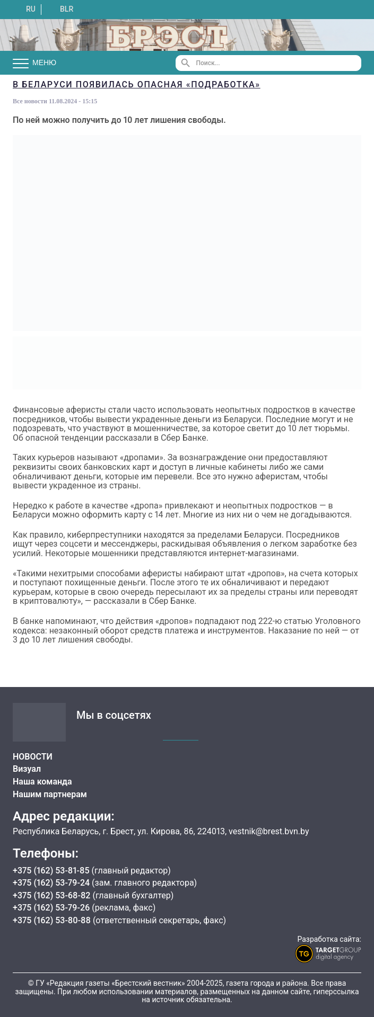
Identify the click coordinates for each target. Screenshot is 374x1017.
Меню (34, 63)
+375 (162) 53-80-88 (53, 920)
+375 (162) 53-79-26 (51, 908)
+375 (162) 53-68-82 (52, 895)
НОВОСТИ (33, 757)
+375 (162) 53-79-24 (51, 883)
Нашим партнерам (50, 794)
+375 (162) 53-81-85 (52, 871)
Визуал (27, 769)
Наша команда (42, 782)
